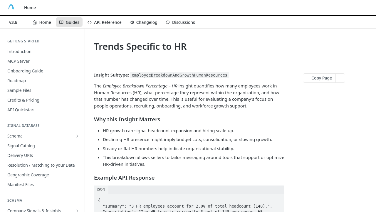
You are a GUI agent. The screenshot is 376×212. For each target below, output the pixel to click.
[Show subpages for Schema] (77, 136)
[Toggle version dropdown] (17, 22)
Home (30, 7)
